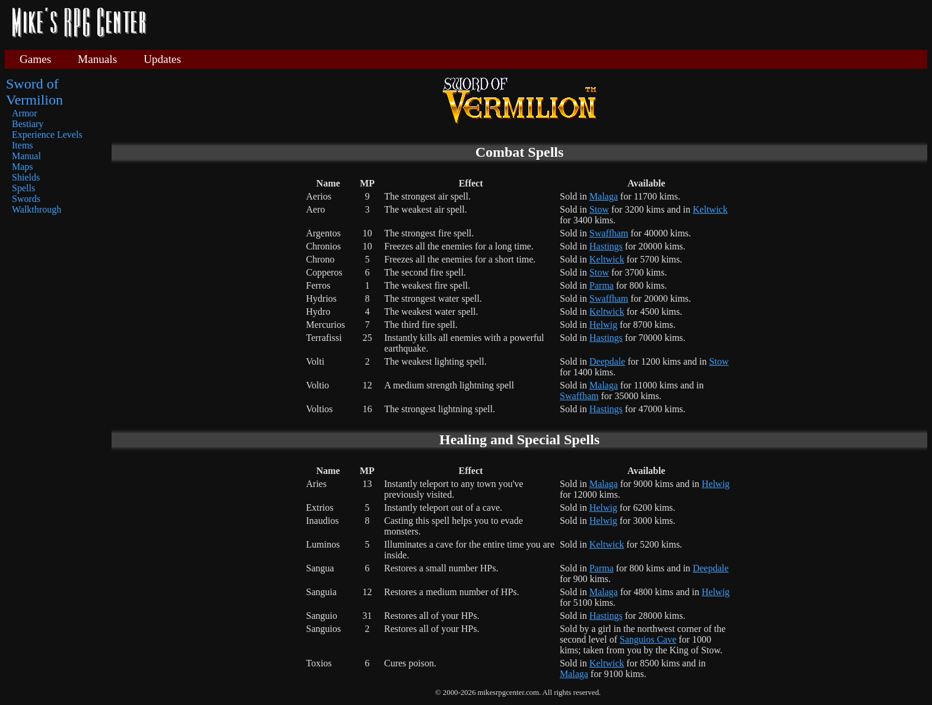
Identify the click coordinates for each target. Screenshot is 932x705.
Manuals (97, 59)
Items (22, 145)
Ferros (318, 285)
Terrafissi (324, 338)
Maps (22, 167)
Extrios (320, 507)
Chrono (320, 259)
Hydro (318, 311)
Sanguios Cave (648, 639)
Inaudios (322, 521)
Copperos (324, 272)
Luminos (323, 544)
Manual (26, 156)
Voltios (319, 409)
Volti (315, 361)
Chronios (323, 246)
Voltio (317, 385)
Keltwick (710, 209)
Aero (315, 209)
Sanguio (321, 616)
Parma (601, 285)
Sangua (320, 568)
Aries (316, 484)
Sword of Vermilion (34, 92)
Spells (23, 188)
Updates (162, 59)
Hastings (606, 246)
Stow (599, 209)
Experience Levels (47, 134)
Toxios (319, 663)
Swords (26, 199)
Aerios (319, 196)
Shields (26, 177)
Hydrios (321, 298)
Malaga (603, 196)
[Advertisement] (541, 24)
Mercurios (325, 325)
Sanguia (321, 592)
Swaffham (608, 233)
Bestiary (27, 124)
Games (35, 59)
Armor (24, 113)
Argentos (323, 233)
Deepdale (607, 361)
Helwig (603, 325)
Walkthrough (36, 209)
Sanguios (323, 629)
